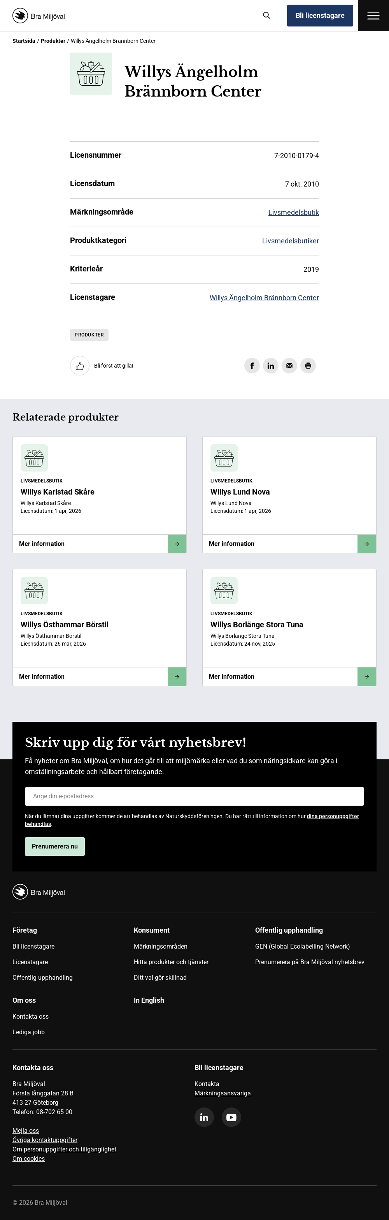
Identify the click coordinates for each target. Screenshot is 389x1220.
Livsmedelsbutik (293, 212)
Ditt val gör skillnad (160, 977)
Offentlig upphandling (42, 977)
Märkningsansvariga (222, 1093)
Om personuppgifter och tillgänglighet (64, 1149)
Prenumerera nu (55, 846)
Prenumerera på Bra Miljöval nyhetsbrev (309, 962)
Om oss (24, 1000)
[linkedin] (204, 1117)
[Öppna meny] (373, 15)
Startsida (23, 41)
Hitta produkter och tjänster (171, 962)
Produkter (53, 41)
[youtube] (231, 1117)
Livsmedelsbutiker (290, 241)
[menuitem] (73, 957)
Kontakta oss (30, 1016)
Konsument (152, 930)
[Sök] (266, 15)
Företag (24, 930)
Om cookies (28, 1158)
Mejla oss (25, 1130)
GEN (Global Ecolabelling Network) (302, 946)
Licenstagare (30, 962)
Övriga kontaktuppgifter (44, 1140)
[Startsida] (131, 15)
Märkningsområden (160, 946)
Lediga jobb (28, 1032)
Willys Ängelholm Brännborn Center (264, 298)
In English (149, 1000)
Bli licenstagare (320, 15)
